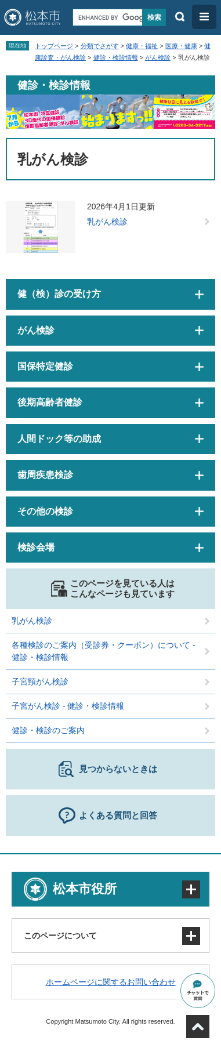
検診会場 (36, 547)
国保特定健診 (45, 366)
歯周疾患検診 (45, 475)
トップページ (54, 45)
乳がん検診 (107, 221)
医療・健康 (181, 45)
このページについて (60, 935)
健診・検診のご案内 (48, 730)
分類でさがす (100, 45)
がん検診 (158, 57)
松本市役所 (85, 889)
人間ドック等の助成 (59, 439)
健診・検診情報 (115, 57)
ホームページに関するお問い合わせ (111, 982)
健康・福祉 (142, 45)
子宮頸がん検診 (40, 681)
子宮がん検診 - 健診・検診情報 (68, 705)
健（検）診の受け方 (59, 294)
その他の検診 (45, 511)
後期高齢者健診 (49, 402)
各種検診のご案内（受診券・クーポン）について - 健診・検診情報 (103, 651)
